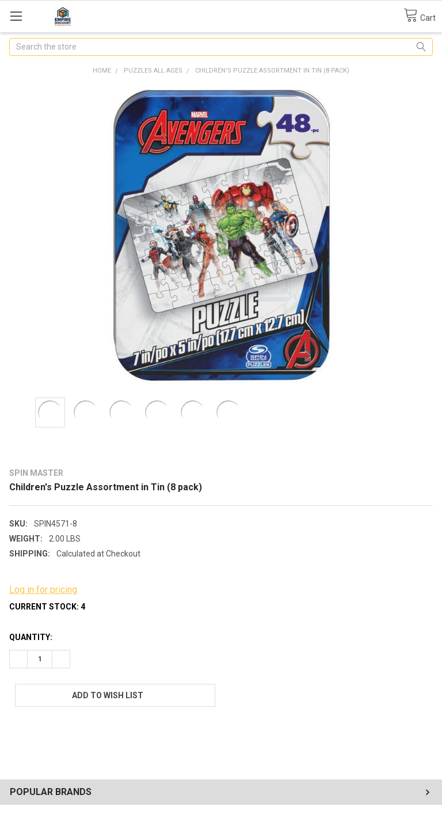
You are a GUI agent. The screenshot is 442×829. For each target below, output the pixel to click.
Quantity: (30, 637)
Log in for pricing (43, 589)
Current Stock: (47, 606)
